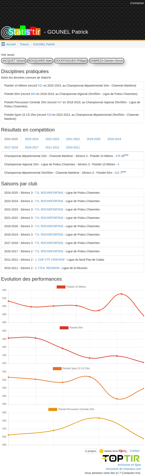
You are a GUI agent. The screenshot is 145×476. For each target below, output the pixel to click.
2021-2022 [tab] (73, 139)
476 (118, 156)
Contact (134, 450)
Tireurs (24, 44)
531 (40, 85)
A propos (90, 451)
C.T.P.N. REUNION (47, 268)
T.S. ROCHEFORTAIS (49, 192)
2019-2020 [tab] (93, 139)
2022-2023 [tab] (52, 139)
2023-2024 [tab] (32, 139)
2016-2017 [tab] (32, 147)
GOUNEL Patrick (44, 44)
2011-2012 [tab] (52, 147)
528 (49, 114)
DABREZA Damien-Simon (106, 60)
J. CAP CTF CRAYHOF (50, 259)
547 (59, 102)
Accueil (11, 44)
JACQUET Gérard (13, 60)
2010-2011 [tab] (73, 147)
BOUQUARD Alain (40, 60)
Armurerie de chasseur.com (123, 468)
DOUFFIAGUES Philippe (71, 60)
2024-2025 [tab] (11, 139)
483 (33, 94)
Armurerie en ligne (129, 464)
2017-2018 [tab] (11, 147)
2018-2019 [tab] (114, 139)
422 (117, 172)
